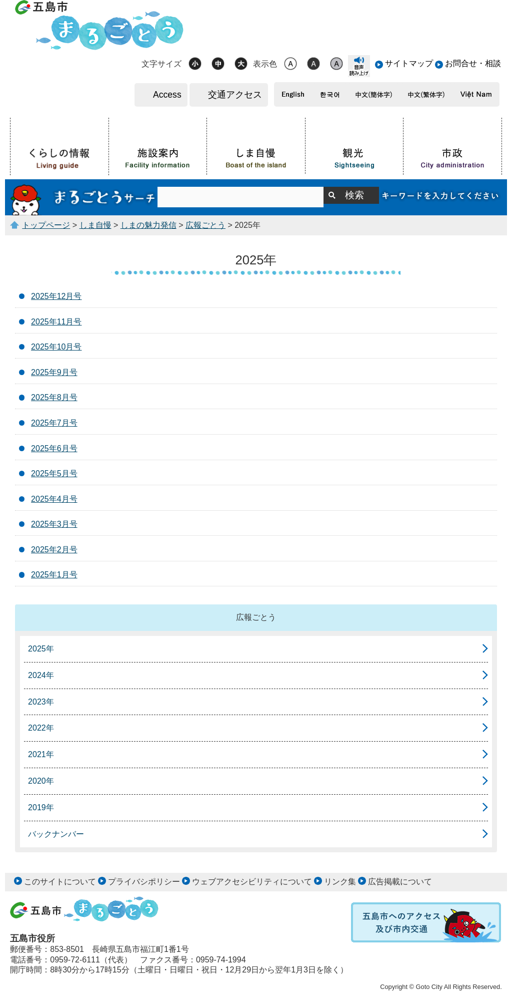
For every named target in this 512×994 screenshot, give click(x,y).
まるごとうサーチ (84, 197)
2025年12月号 (56, 296)
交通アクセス (235, 95)
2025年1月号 (54, 574)
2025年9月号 (54, 372)
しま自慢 (96, 225)
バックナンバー (56, 834)
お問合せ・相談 (473, 63)
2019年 (41, 807)
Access (167, 95)
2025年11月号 (56, 321)
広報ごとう (206, 225)
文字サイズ (162, 64)
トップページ (46, 225)
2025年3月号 (54, 524)
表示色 (265, 64)
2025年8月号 (54, 397)
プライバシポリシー (144, 881)
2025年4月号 (54, 499)
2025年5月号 (54, 473)
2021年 (41, 754)
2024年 (41, 675)
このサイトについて (60, 881)
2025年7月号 (54, 423)
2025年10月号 (56, 347)
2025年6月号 (54, 448)
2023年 (41, 702)
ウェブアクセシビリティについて (252, 881)
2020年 (41, 781)
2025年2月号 (54, 549)
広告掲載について (400, 881)
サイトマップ (409, 63)
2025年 (41, 648)
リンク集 (340, 881)
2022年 (41, 728)
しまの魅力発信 (148, 225)
